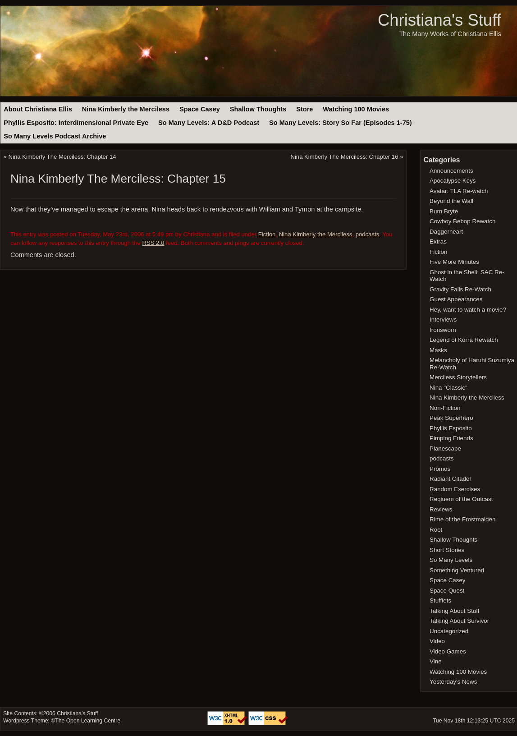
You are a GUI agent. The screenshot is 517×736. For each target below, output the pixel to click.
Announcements (451, 170)
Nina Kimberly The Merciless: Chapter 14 (62, 156)
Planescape (445, 448)
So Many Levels (451, 560)
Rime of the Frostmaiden (462, 519)
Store (304, 109)
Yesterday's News (453, 681)
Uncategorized (449, 631)
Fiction (267, 234)
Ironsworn (443, 330)
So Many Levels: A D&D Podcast (208, 122)
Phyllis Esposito (451, 428)
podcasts (368, 234)
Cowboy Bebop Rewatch (462, 221)
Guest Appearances (456, 299)
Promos (440, 468)
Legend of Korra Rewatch (464, 339)
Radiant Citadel (450, 478)
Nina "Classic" (448, 387)
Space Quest (447, 590)
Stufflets (440, 600)
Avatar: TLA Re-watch (459, 191)
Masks (438, 350)
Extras (438, 241)
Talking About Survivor (459, 620)
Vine (436, 661)
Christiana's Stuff (439, 20)
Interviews (443, 319)
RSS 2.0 (153, 242)
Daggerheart (446, 231)
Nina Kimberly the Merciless (125, 109)
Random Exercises (455, 489)
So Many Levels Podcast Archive (55, 136)
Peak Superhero (451, 417)
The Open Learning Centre (87, 721)
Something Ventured (457, 570)
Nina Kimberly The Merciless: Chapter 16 (344, 156)
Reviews (441, 509)
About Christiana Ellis (38, 109)
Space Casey (199, 109)
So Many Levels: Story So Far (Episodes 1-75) (340, 122)
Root (436, 529)
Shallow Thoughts (258, 109)
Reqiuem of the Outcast (461, 499)
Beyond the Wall (451, 201)
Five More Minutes (454, 261)
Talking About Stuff (454, 610)
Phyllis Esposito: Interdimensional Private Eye (76, 122)
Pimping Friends (451, 438)
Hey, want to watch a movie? (468, 309)
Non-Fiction (445, 408)
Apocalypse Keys (453, 180)
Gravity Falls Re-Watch (460, 289)
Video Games (448, 651)
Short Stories (447, 550)
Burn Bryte (444, 211)
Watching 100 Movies (356, 109)
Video (437, 641)
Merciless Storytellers (458, 377)
